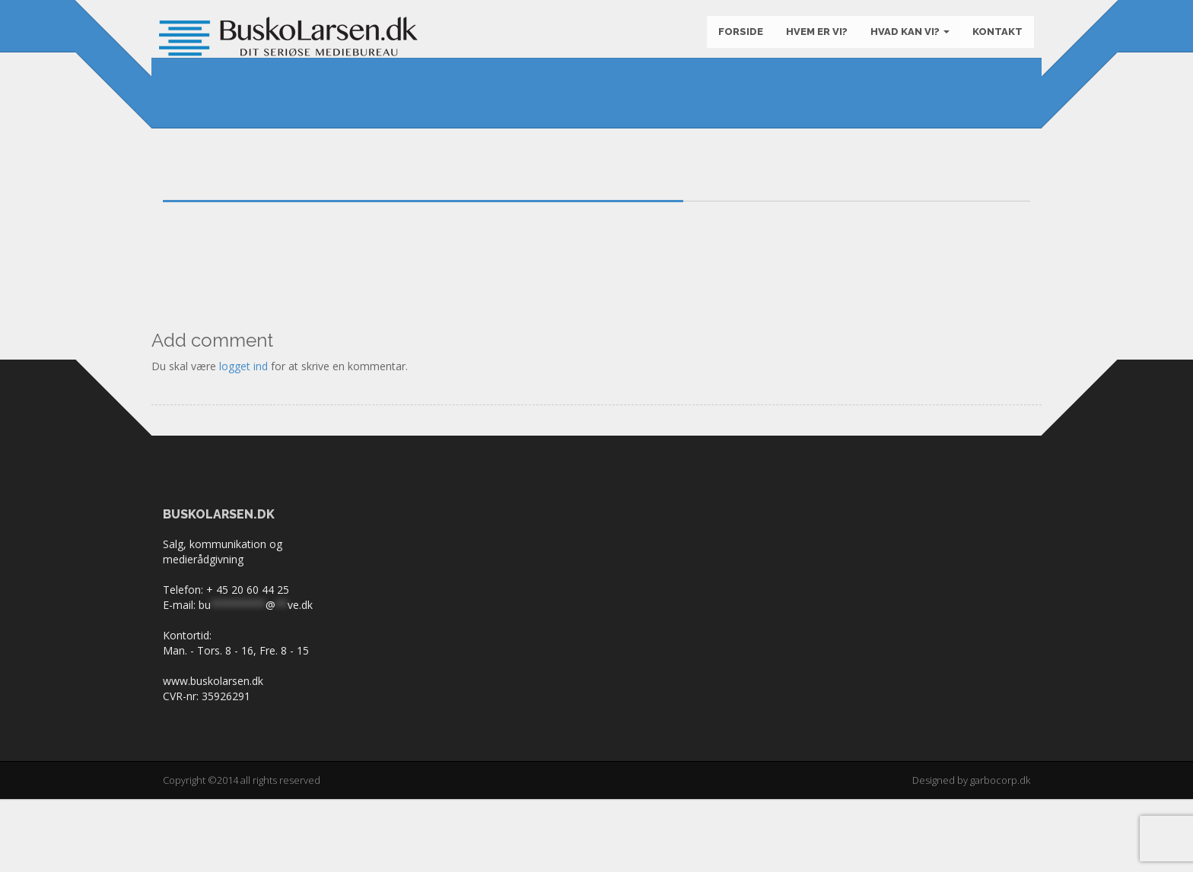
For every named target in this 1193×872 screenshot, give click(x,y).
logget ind (243, 439)
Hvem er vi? (813, 37)
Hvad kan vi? (906, 37)
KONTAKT (994, 37)
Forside (736, 37)
